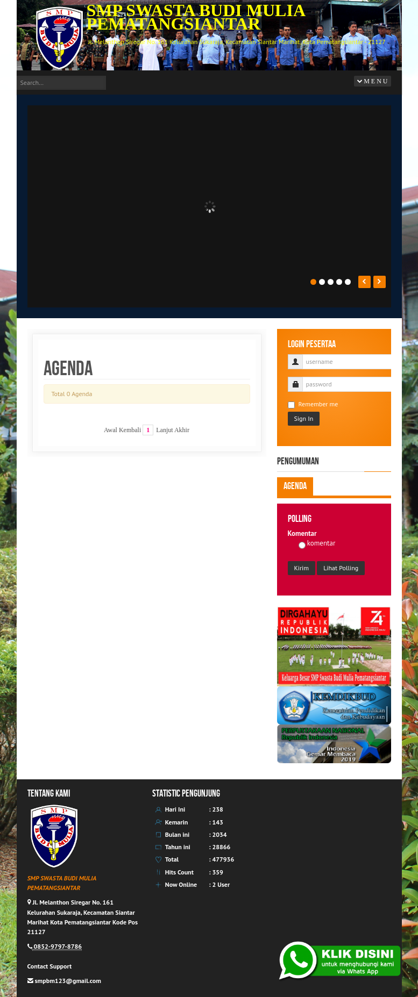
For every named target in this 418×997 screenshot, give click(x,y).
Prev (364, 282)
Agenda (295, 486)
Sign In (304, 418)
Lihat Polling (340, 568)
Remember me (313, 404)
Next (379, 282)
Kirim (301, 568)
